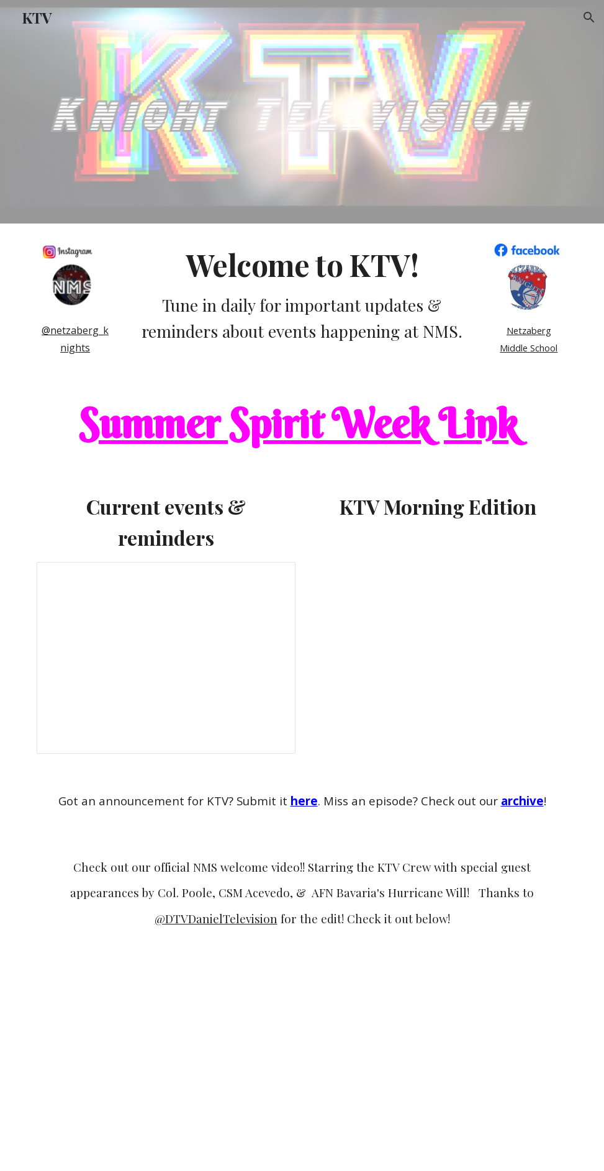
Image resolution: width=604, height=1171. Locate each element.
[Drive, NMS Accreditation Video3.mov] (302, 1061)
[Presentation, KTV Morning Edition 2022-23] (166, 658)
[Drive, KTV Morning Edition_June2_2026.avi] (438, 627)
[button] (589, 17)
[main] (75, 339)
